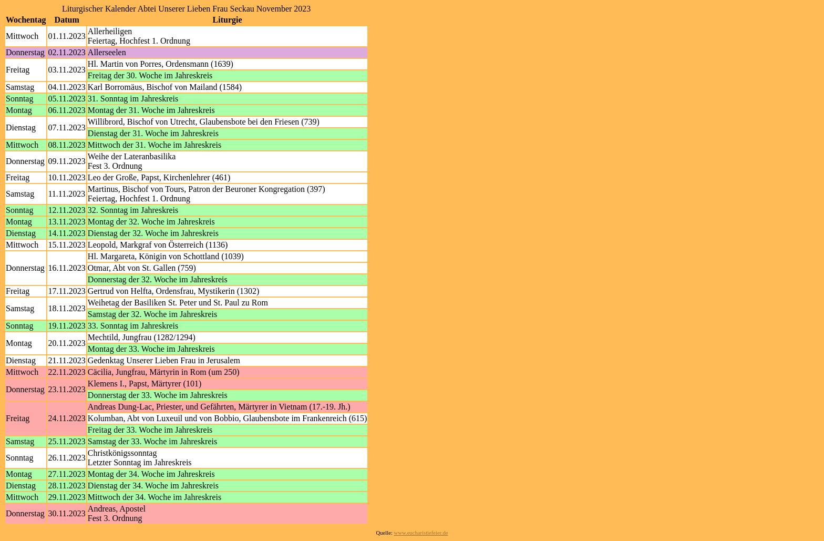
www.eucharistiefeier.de (421, 533)
